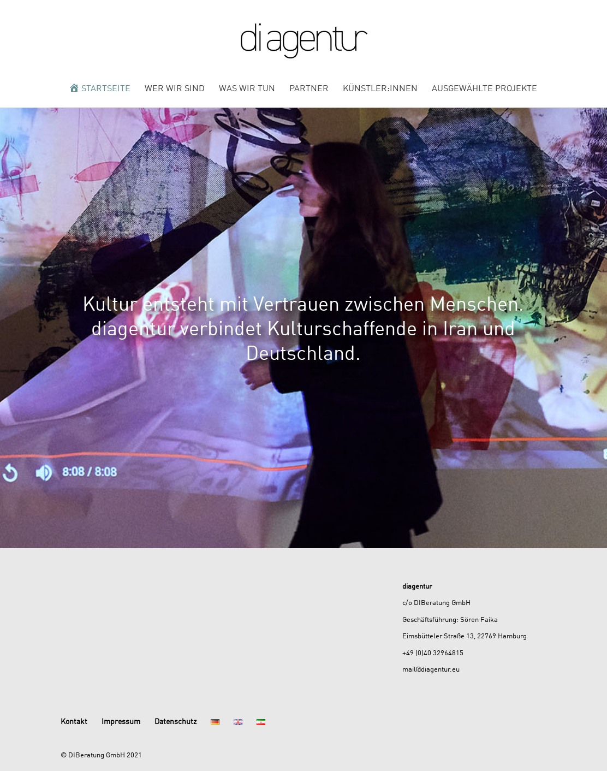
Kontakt (74, 721)
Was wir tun (247, 88)
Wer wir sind (175, 88)
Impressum (121, 721)
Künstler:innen (380, 88)
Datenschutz (175, 721)
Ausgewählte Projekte (484, 88)
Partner (309, 88)
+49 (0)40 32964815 (432, 652)
